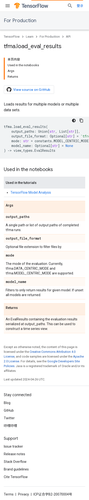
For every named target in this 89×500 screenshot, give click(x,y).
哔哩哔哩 (10, 426)
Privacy (23, 494)
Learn (29, 36)
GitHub (9, 410)
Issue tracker (13, 446)
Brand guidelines (16, 469)
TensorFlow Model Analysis (30, 192)
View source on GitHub (28, 89)
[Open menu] (7, 5)
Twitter (9, 418)
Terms (9, 494)
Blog (7, 403)
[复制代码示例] (81, 120)
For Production (20, 21)
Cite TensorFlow (16, 477)
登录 (80, 6)
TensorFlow (12, 36)
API (68, 36)
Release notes (14, 454)
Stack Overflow (15, 462)
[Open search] (70, 6)
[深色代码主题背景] (74, 120)
